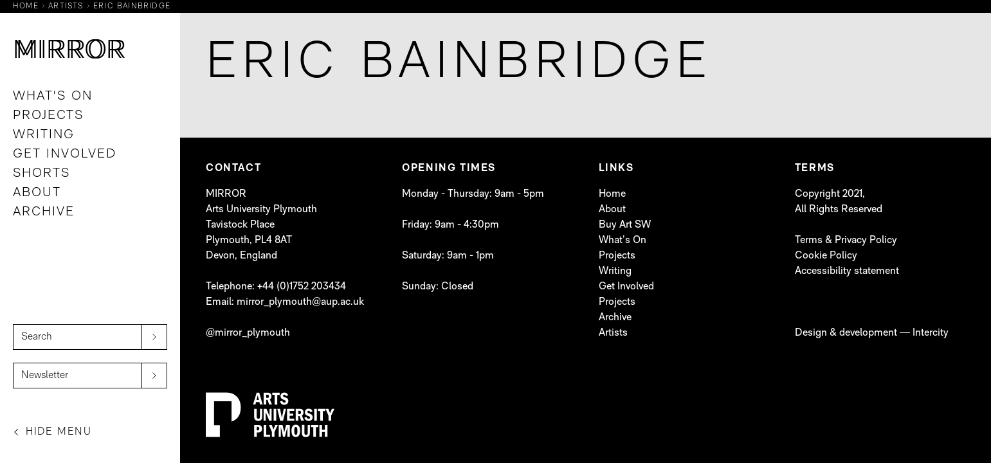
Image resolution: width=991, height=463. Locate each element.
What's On (53, 96)
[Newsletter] (90, 375)
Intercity (931, 333)
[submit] (154, 337)
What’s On (622, 240)
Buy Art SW (625, 225)
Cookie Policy (826, 256)
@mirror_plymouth (248, 333)
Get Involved (64, 154)
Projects (48, 115)
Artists (613, 333)
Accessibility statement (847, 271)
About (37, 192)
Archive (44, 212)
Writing (44, 135)
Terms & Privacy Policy (846, 240)
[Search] (90, 337)
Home (612, 194)
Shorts (41, 173)
